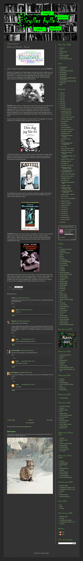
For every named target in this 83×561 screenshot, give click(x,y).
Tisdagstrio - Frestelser (66, 131)
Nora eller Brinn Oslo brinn (67, 129)
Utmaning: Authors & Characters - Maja (66, 188)
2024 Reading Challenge (67, 227)
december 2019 (65, 109)
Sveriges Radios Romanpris (66, 70)
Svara (12, 303)
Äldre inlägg (50, 420)
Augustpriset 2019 (65, 133)
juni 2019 (63, 209)
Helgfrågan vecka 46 (66, 161)
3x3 (60, 247)
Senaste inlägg (11, 420)
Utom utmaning (63, 315)
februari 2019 (64, 217)
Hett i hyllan (62, 270)
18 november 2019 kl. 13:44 (22, 298)
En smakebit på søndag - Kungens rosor (67, 143)
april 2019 (63, 213)
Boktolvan (62, 364)
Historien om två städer (66, 119)
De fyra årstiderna (64, 260)
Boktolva (62, 256)
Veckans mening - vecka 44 (67, 194)
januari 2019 (64, 219)
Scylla (17, 309)
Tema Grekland (63, 304)
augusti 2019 (64, 205)
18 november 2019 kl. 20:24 (26, 350)
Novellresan (62, 287)
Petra (65, 229)
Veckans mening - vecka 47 (67, 148)
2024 (61, 97)
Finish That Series (64, 265)
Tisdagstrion (63, 308)
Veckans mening (64, 321)
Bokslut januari (11, 431)
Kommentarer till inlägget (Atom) (23, 426)
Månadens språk (64, 281)
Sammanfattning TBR (66, 113)
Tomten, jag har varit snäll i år (68, 174)
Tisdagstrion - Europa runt (67, 165)
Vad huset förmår (64, 317)
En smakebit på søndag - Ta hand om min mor (67, 171)
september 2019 (65, 203)
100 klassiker (63, 76)
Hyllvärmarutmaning (64, 272)
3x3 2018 (62, 518)
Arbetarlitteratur (63, 74)
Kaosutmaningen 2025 (65, 355)
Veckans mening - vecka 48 (67, 117)
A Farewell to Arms (65, 139)
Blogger (47, 553)
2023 (61, 99)
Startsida (31, 420)
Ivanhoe (63, 141)
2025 (61, 95)
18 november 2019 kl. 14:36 (25, 309)
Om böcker (62, 290)
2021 (61, 103)
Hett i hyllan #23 (65, 163)
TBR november (64, 196)
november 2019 (65, 111)
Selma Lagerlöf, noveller (65, 424)
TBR (61, 301)
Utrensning (63, 123)
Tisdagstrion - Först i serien (67, 150)
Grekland (62, 508)
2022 (61, 101)
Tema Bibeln (63, 303)
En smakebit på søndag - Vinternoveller (67, 191)
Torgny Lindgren (63, 310)
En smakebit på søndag (65, 261)
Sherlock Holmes (64, 297)
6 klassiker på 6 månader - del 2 (67, 522)
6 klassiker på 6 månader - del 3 (67, 487)
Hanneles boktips (15, 350)
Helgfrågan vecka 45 (66, 178)
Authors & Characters (17, 289)
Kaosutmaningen (64, 57)
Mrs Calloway (14, 372)
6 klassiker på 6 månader (66, 249)
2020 (61, 105)
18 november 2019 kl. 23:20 (28, 384)
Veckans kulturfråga (64, 319)
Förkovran (62, 48)
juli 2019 (63, 207)
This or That (64, 146)
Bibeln (61, 84)
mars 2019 (64, 215)
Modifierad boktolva (64, 55)
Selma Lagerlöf (63, 296)
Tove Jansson (63, 312)
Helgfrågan (62, 269)
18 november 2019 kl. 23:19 (28, 339)
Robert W (13, 321)
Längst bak (62, 279)
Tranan (61, 53)
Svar (14, 307)
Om (60, 504)
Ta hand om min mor (66, 115)
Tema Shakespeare (64, 306)
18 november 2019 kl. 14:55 (23, 321)
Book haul (62, 258)
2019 (61, 107)
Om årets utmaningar (65, 406)
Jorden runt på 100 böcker (66, 58)
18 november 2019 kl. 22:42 (25, 372)
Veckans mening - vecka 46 (67, 159)
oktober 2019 (64, 201)
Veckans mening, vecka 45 (67, 176)
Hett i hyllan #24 (65, 125)
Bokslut (61, 254)
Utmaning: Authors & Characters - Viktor (66, 168)
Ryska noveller (63, 294)
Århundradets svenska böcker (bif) (68, 81)
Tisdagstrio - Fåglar (65, 185)
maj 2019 (63, 211)
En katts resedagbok (66, 127)
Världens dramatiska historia (66, 324)
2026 (61, 93)
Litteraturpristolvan (64, 278)
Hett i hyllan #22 (65, 180)
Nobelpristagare (63, 67)
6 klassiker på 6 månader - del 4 (67, 489)
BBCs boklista (63, 72)
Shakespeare (63, 82)
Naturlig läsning (63, 51)
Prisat (61, 50)
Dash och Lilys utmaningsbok (68, 198)
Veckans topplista (64, 322)
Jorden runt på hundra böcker (67, 384)
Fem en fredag (63, 263)
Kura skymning (64, 121)
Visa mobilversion (30, 422)
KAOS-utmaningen (64, 420)
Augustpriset (63, 69)
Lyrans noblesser (28, 69)
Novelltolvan (63, 288)
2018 (61, 222)
